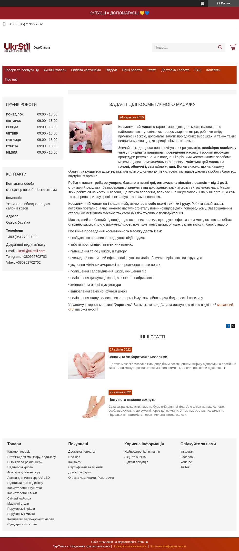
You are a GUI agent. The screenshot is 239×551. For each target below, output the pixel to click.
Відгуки (111, 70)
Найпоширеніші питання (142, 451)
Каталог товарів (18, 451)
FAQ (197, 70)
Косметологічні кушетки (24, 488)
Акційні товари (54, 70)
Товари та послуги (19, 70)
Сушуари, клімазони (22, 524)
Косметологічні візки (22, 493)
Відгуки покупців (136, 462)
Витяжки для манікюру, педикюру (31, 457)
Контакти (213, 70)
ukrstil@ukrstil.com (31, 251)
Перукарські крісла (21, 508)
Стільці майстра (19, 498)
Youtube (186, 462)
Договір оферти (79, 472)
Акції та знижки (135, 457)
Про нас (11, 79)
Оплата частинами (86, 70)
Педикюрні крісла (20, 467)
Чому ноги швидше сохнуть (132, 400)
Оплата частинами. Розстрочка (91, 477)
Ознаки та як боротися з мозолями (138, 357)
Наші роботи (132, 70)
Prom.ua (142, 542)
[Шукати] (219, 47)
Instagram (187, 451)
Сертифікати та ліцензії (85, 467)
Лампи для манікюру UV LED (28, 477)
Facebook (187, 457)
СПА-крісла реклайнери (24, 462)
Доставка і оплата (175, 70)
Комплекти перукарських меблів (30, 519)
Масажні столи (18, 503)
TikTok (184, 467)
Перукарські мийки (21, 514)
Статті (152, 70)
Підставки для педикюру (25, 483)
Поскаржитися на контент (130, 546)
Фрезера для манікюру (23, 472)
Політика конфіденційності (168, 546)
